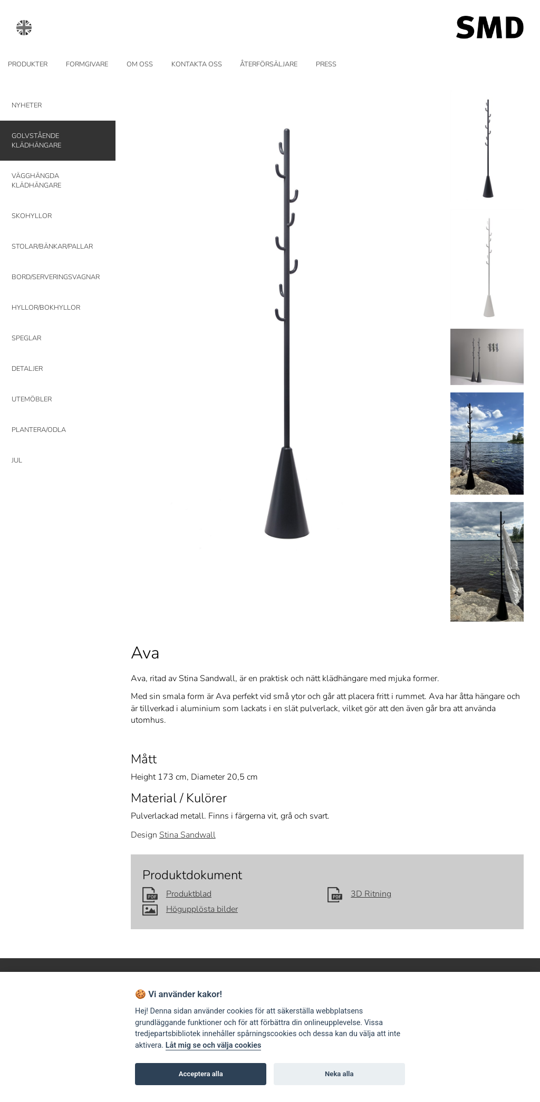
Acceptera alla (201, 1074)
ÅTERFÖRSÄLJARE (268, 64)
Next (427, 322)
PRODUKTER (27, 64)
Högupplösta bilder (190, 909)
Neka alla (339, 1074)
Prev (145, 322)
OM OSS (140, 64)
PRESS (326, 64)
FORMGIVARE (87, 64)
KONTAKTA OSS (196, 64)
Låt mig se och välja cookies (214, 1045)
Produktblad (176, 894)
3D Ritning (359, 894)
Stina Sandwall (187, 835)
